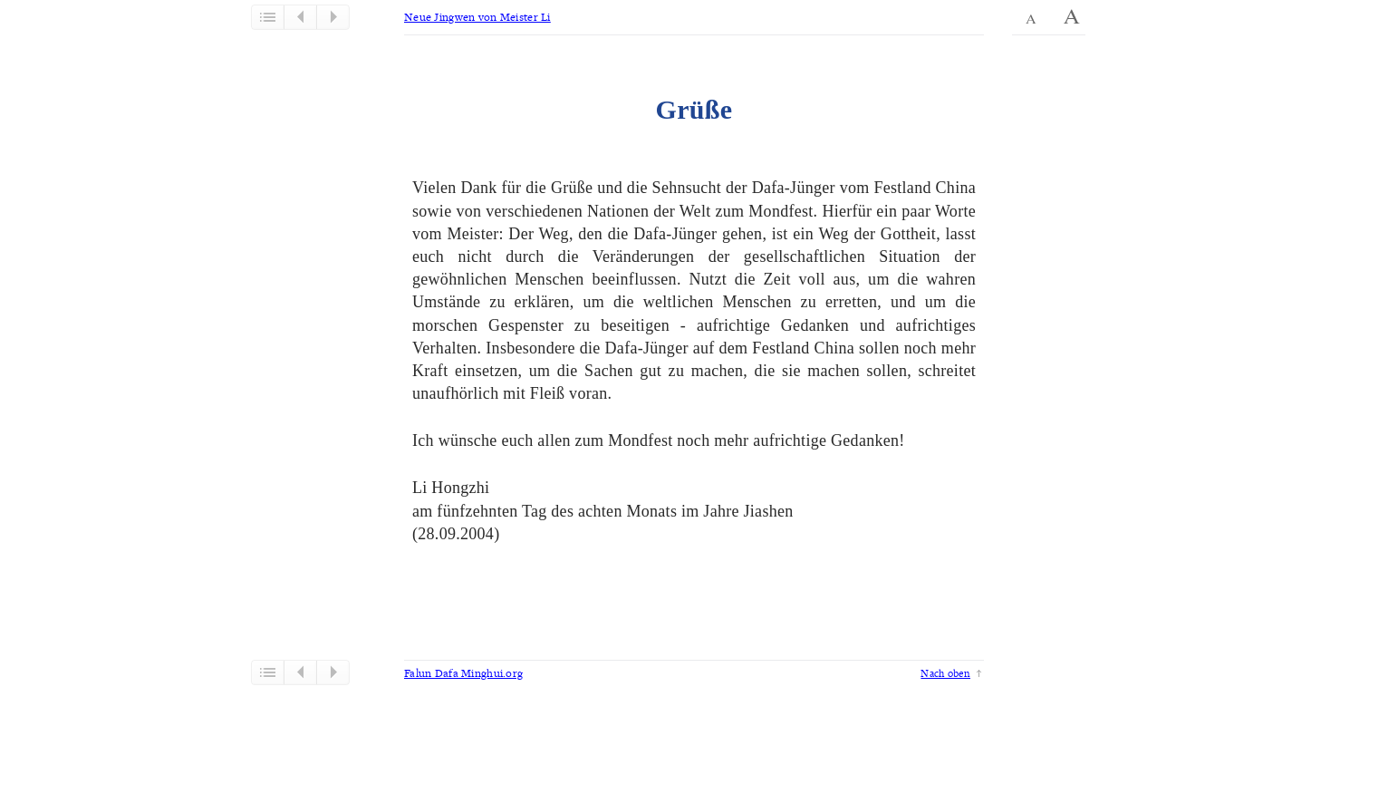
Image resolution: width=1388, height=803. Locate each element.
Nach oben (945, 673)
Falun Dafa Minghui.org (463, 673)
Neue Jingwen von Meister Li (477, 16)
